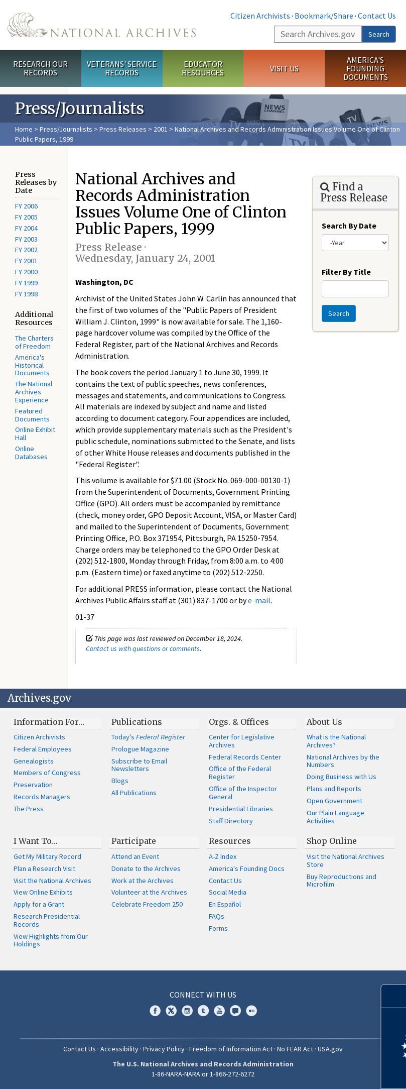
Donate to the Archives (146, 868)
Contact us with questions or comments (143, 648)
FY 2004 (26, 228)
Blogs (119, 780)
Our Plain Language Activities (335, 816)
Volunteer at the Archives (149, 892)
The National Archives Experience (33, 391)
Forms (218, 928)
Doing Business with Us (341, 776)
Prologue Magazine (140, 748)
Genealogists (34, 761)
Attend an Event (135, 856)
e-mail (259, 600)
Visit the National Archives (52, 880)
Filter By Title (346, 272)
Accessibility (119, 1048)
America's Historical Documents (32, 365)
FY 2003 (26, 239)
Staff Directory (231, 820)
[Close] (394, 996)
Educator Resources (203, 68)
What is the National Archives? (336, 740)
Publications (136, 722)
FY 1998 (26, 293)
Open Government (334, 800)
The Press (29, 808)
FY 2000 (26, 271)
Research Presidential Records (47, 920)
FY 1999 (26, 282)
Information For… (49, 722)
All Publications (134, 792)
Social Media (227, 892)
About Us (324, 722)
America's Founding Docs (247, 868)
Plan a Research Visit (44, 868)
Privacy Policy (164, 1048)
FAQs (216, 916)
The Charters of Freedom (34, 342)
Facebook (155, 1011)
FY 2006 (26, 205)
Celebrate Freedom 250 (147, 904)
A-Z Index (222, 856)
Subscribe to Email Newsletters (139, 765)
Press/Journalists (66, 129)
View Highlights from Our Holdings (51, 940)
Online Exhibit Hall (35, 433)
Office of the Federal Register (240, 772)
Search (378, 34)
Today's (148, 736)
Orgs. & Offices (239, 722)
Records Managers (42, 796)
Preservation (33, 784)
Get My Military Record (47, 856)
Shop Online (332, 841)
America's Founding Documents (365, 68)
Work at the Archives (142, 880)
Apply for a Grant (39, 904)
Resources (230, 841)
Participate (133, 841)
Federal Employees (43, 748)
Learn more (317, 1070)
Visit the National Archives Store (345, 860)
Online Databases (31, 452)
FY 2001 (26, 260)
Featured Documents (32, 414)
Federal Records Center (245, 756)
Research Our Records (40, 68)
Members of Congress (47, 772)
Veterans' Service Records (122, 68)
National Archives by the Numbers (343, 761)
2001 (161, 129)
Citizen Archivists (260, 16)
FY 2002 (26, 249)
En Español (225, 904)
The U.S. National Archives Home (102, 25)
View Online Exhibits (43, 892)
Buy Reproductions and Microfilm (341, 880)
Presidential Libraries (241, 808)
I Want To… (35, 841)
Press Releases (123, 129)
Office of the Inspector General (243, 792)
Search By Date (349, 226)
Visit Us (284, 68)
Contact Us (377, 16)
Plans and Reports (334, 788)
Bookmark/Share (324, 16)
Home (24, 129)
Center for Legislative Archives (242, 740)
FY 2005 (26, 217)
